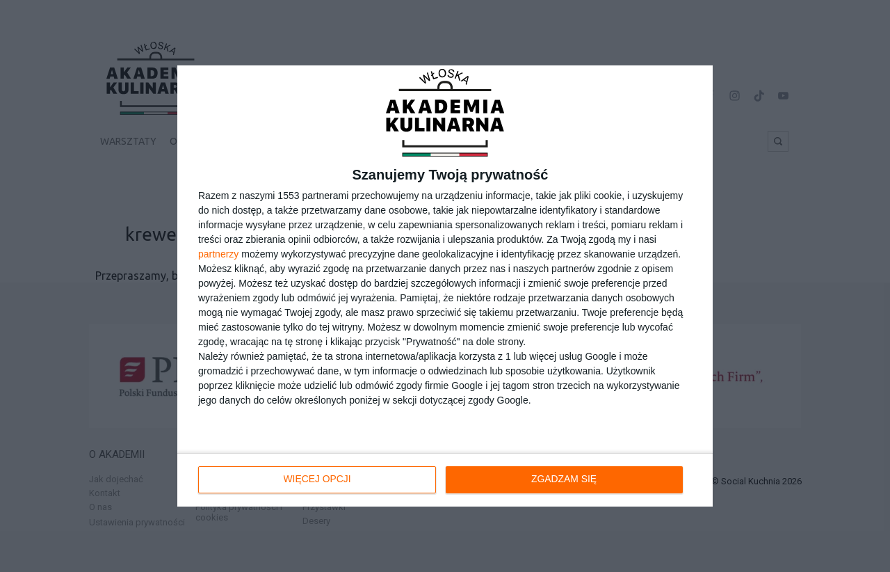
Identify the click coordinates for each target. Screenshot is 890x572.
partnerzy (218, 254)
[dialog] (445, 286)
